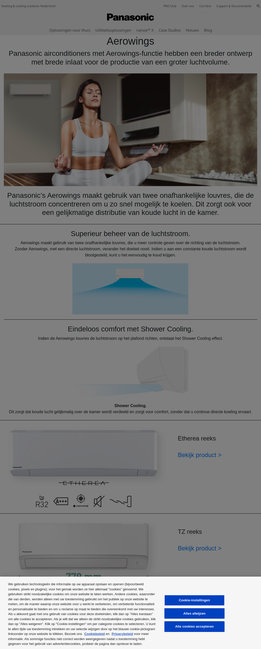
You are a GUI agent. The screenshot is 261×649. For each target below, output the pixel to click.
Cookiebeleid (94, 634)
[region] (130, 613)
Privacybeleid (122, 634)
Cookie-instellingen (194, 600)
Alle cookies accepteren (194, 626)
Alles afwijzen (194, 613)
